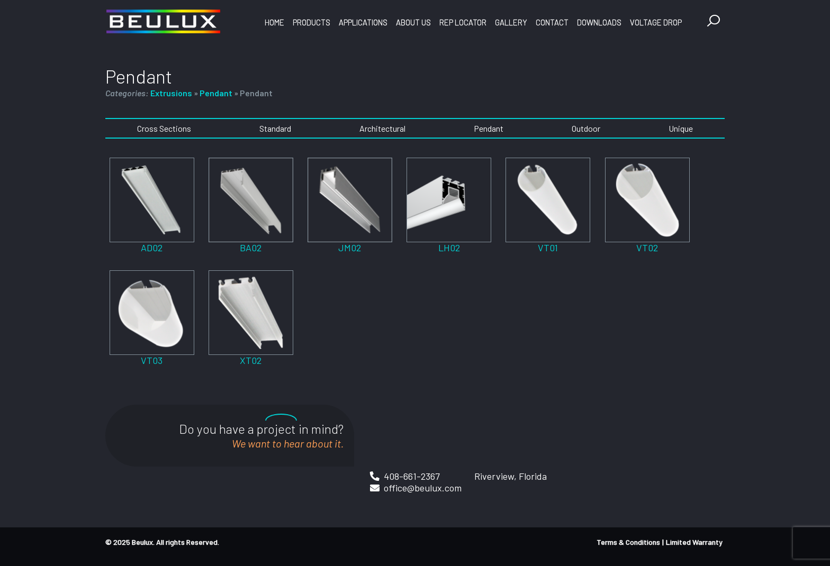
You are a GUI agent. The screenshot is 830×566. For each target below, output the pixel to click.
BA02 (250, 247)
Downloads (599, 22)
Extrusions (171, 93)
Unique (681, 128)
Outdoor (586, 128)
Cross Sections (164, 128)
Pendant (216, 93)
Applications (363, 22)
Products (311, 22)
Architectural (382, 128)
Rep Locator (462, 22)
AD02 (152, 247)
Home (274, 22)
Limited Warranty (694, 541)
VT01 (548, 247)
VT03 (152, 360)
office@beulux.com (423, 488)
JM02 (349, 247)
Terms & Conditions (628, 541)
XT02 (250, 360)
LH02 (449, 247)
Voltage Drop (656, 22)
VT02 (647, 247)
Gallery (511, 22)
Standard (275, 128)
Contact (552, 22)
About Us (413, 22)
